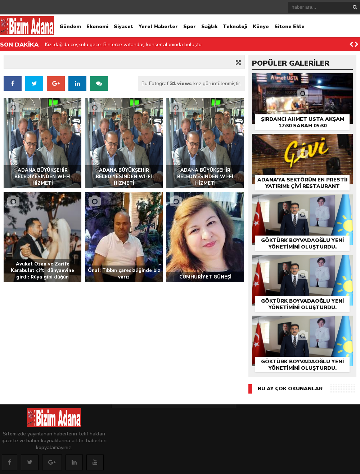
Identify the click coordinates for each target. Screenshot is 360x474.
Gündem (70, 26)
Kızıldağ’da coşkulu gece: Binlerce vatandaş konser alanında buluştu (123, 44)
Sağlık (209, 26)
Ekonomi (97, 26)
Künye (261, 26)
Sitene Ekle (289, 26)
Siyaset (123, 26)
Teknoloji (235, 26)
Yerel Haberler (158, 26)
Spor (189, 26)
